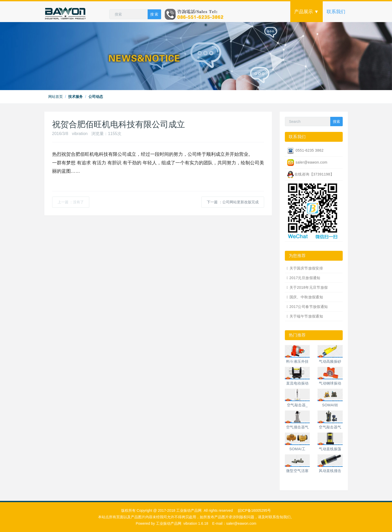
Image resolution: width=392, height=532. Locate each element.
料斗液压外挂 (297, 361)
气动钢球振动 (330, 383)
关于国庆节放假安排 (306, 268)
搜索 (336, 121)
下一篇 (233, 202)
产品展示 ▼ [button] (306, 11)
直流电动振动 (297, 383)
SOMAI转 (330, 405)
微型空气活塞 (297, 471)
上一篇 (71, 202)
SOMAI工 (297, 449)
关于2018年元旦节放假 (309, 287)
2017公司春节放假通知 (309, 307)
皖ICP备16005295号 (254, 510)
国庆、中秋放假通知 (306, 297)
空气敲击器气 (330, 427)
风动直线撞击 (330, 471)
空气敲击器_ (297, 405)
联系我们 (336, 11)
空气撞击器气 (297, 427)
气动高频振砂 (330, 361)
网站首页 (55, 97)
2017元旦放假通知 (305, 278)
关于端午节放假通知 (306, 316)
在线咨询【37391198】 (310, 174)
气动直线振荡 (330, 449)
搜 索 (154, 14)
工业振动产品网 (168, 523)
